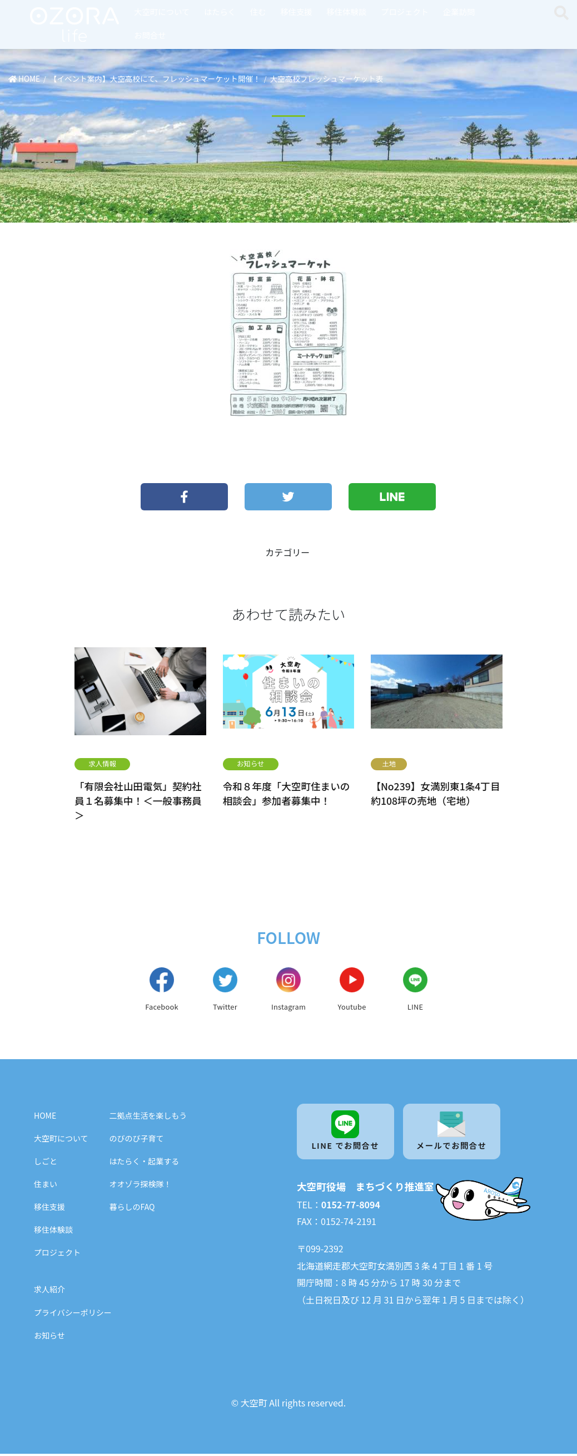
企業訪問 (459, 11)
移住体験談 (346, 11)
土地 (389, 763)
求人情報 (102, 763)
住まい (45, 1186)
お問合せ (150, 35)
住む (258, 11)
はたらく (220, 11)
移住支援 (296, 11)
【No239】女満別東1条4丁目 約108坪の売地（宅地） (435, 793)
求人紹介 (49, 1291)
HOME (45, 1117)
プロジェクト (405, 11)
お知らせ (250, 763)
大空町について (162, 11)
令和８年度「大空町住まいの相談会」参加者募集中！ (286, 793)
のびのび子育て (137, 1140)
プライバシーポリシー (73, 1314)
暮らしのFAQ (132, 1209)
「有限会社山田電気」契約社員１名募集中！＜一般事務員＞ (138, 800)
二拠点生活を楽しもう (148, 1117)
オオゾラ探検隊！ (141, 1186)
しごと (45, 1163)
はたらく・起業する (145, 1163)
